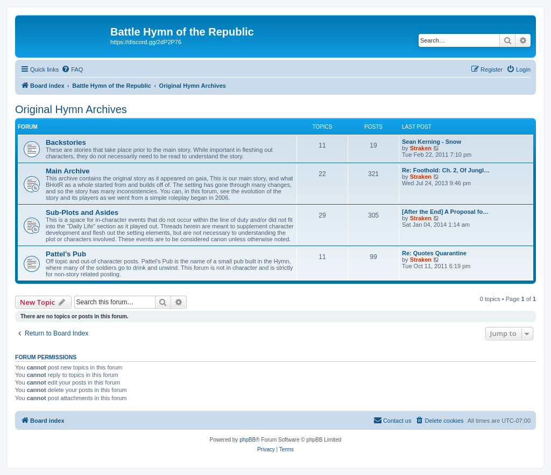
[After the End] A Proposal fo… (445, 211)
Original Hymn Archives (71, 109)
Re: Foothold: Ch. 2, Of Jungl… (446, 170)
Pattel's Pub (66, 254)
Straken (421, 148)
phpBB (247, 440)
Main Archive (68, 171)
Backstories (66, 142)
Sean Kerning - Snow (431, 141)
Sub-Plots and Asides (82, 212)
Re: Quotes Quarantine (434, 253)
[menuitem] (72, 69)
